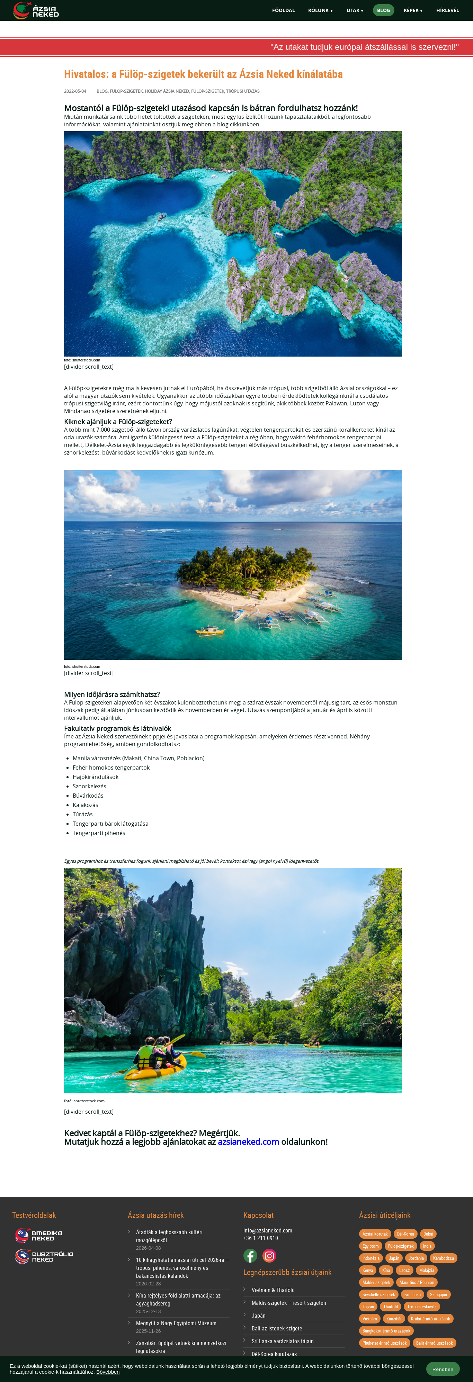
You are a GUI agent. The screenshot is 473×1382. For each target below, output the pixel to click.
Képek (411, 10)
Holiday (153, 91)
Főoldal (283, 10)
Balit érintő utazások (434, 1343)
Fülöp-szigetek (126, 91)
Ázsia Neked (46, 11)
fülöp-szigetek (207, 91)
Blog (383, 10)
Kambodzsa (443, 1258)
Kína (386, 1270)
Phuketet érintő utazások (385, 1343)
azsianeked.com (248, 1141)
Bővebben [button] (108, 1372)
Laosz (404, 1270)
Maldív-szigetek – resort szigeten (289, 1302)
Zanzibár (394, 1319)
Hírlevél (447, 10)
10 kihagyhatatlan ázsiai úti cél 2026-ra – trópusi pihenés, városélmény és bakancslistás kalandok (182, 1268)
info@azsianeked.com (267, 1230)
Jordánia (416, 1258)
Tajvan (368, 1306)
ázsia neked (176, 91)
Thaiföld (390, 1306)
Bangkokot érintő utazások (386, 1331)
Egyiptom (371, 1246)
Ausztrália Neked (44, 1257)
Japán (259, 1315)
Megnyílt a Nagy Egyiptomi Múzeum (176, 1323)
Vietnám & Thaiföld (273, 1289)
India (427, 1246)
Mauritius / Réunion (417, 1282)
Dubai (428, 1234)
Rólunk (318, 10)
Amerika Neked (41, 1236)
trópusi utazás (243, 91)
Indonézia (371, 1258)
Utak (353, 10)
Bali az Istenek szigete (277, 1328)
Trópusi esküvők (422, 1306)
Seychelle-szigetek (379, 1294)
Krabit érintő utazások (430, 1319)
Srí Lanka (412, 1294)
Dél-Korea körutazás (274, 1353)
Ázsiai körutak (375, 1234)
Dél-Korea (405, 1234)
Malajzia (426, 1270)
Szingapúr (438, 1294)
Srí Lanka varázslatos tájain (283, 1341)
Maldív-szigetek (376, 1282)
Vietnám (370, 1319)
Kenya (368, 1270)
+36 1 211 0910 (260, 1238)
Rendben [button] (443, 1369)
